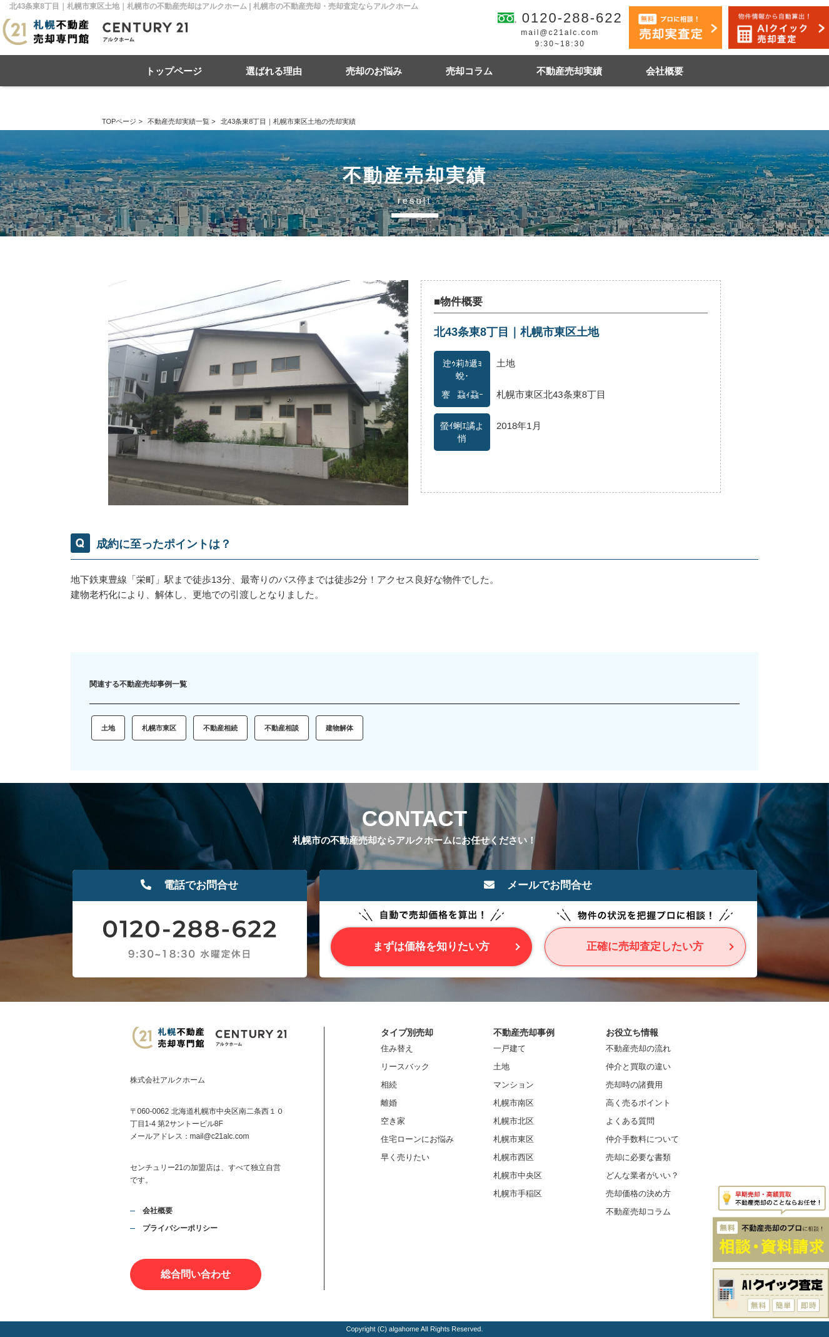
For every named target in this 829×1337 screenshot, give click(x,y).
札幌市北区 (513, 1121)
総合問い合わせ (196, 1274)
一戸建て (509, 1048)
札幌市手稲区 (517, 1193)
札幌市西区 (513, 1157)
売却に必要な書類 (638, 1157)
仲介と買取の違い (638, 1066)
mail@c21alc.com (560, 32)
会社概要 (664, 71)
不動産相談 (281, 728)
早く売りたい (405, 1157)
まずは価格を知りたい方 (431, 946)
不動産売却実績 (569, 71)
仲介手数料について (642, 1139)
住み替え (397, 1048)
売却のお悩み (374, 71)
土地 (108, 728)
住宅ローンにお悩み (417, 1139)
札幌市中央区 (517, 1175)
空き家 (393, 1121)
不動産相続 (220, 728)
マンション (513, 1084)
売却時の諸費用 (634, 1084)
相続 (389, 1084)
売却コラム (469, 71)
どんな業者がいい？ (642, 1175)
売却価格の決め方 (638, 1193)
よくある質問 (630, 1121)
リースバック (405, 1066)
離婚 (389, 1102)
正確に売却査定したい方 (644, 946)
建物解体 (339, 728)
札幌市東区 (159, 728)
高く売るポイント (638, 1102)
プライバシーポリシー (180, 1228)
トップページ (174, 71)
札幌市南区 (513, 1102)
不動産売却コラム (638, 1211)
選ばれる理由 (274, 71)
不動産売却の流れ (638, 1048)
